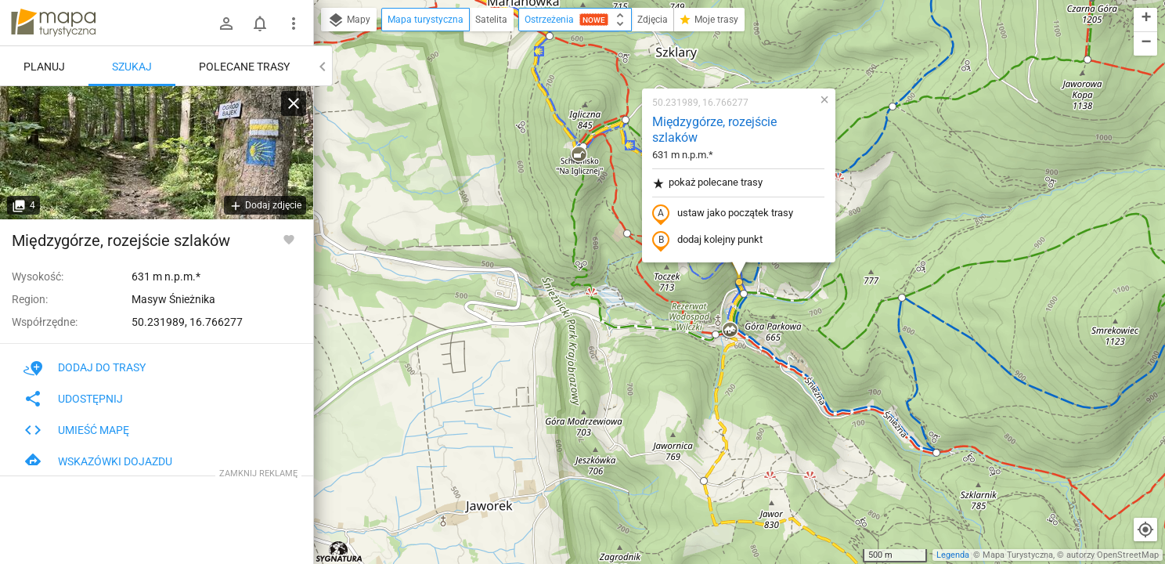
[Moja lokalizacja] (1145, 529)
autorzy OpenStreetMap (1112, 555)
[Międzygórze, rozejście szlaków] (156, 152)
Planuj (44, 66)
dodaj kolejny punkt (707, 240)
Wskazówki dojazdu (97, 461)
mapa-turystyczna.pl (53, 22)
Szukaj (132, 66)
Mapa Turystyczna (1018, 555)
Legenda (952, 555)
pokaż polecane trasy (707, 183)
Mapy (348, 20)
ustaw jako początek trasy (722, 214)
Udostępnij (73, 398)
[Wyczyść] (293, 103)
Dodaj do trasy (84, 367)
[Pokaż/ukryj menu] (293, 23)
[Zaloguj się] (226, 23)
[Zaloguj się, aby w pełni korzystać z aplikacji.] (288, 239)
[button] (550, 36)
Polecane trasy (244, 66)
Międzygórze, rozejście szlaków (714, 130)
